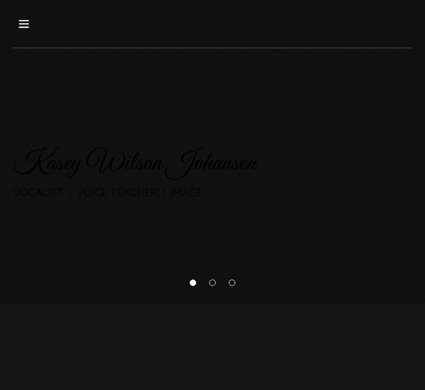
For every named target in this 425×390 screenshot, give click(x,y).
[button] (193, 283)
